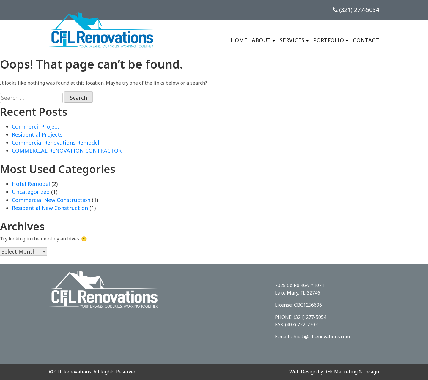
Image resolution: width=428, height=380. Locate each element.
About (261, 40)
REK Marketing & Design (351, 371)
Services (292, 40)
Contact (366, 40)
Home (239, 40)
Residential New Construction (50, 207)
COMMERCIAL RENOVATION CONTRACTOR (67, 150)
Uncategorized (31, 191)
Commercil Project (35, 126)
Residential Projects (37, 134)
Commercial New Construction (51, 199)
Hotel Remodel (31, 183)
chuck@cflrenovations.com (320, 336)
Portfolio (328, 40)
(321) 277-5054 (356, 10)
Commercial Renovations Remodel (55, 142)
